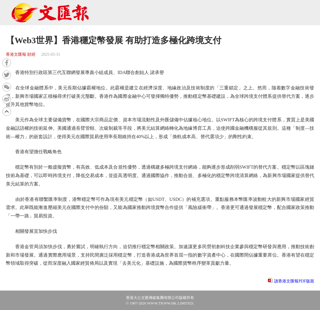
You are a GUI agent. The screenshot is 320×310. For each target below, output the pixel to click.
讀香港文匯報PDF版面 (294, 281)
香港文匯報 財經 (20, 54)
